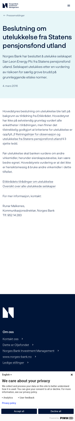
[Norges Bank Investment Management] (11, 6)
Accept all (19, 411)
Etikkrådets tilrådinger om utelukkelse (28, 181)
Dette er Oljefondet (16, 345)
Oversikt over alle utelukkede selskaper (29, 186)
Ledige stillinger (13, 362)
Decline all (56, 411)
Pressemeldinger (16, 15)
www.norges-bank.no (17, 356)
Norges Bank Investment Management (28, 350)
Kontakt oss (10, 339)
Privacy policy (9, 403)
